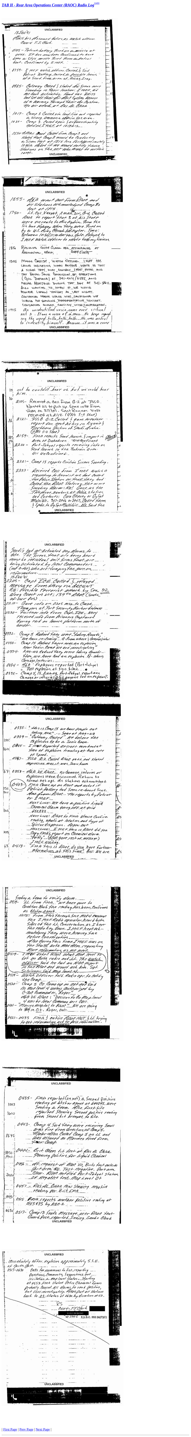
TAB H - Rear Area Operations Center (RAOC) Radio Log (48, 5)
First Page (10, 1429)
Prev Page (26, 1429)
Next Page (43, 1429)
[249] (96, 3)
